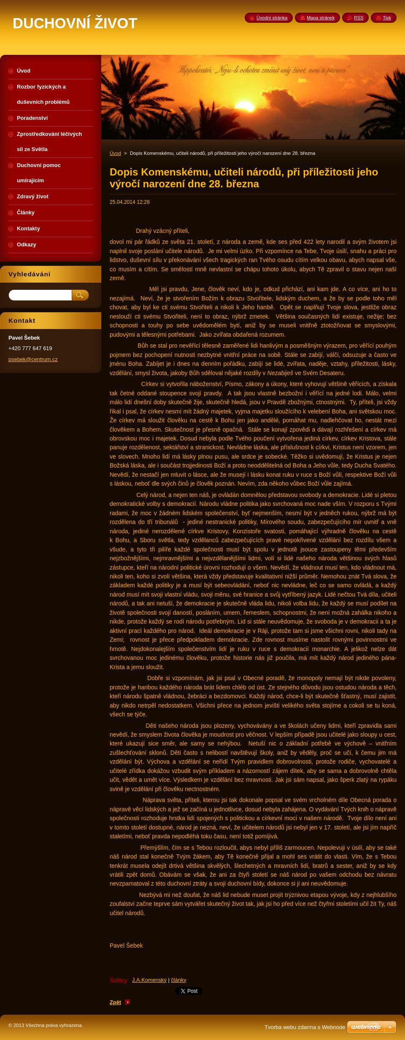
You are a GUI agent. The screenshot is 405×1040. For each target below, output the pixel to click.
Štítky (118, 980)
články (178, 980)
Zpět (115, 1002)
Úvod (115, 153)
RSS (358, 17)
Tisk (387, 17)
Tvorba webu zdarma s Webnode (305, 1027)
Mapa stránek (321, 17)
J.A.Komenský (149, 980)
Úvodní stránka (271, 17)
